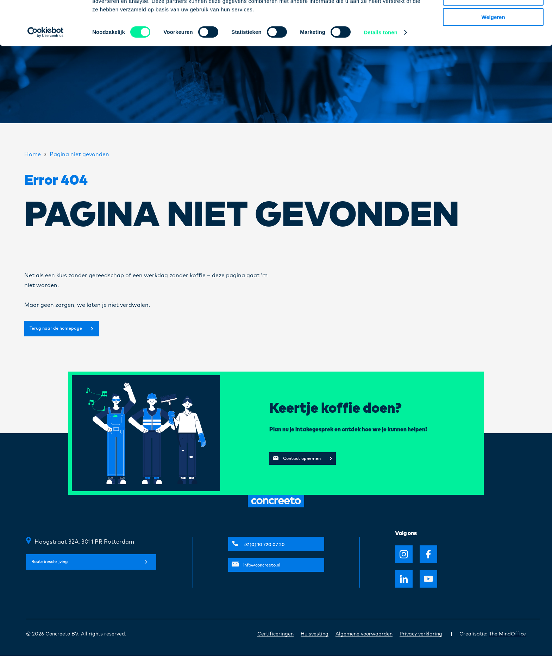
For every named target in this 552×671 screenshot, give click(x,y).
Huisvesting (314, 649)
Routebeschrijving (89, 581)
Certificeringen (275, 649)
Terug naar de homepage (74, 337)
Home (32, 154)
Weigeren (493, 59)
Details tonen (380, 74)
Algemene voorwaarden (364, 649)
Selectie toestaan (493, 38)
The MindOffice (507, 649)
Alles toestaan (493, 17)
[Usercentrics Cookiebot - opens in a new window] (45, 74)
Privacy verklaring (421, 649)
